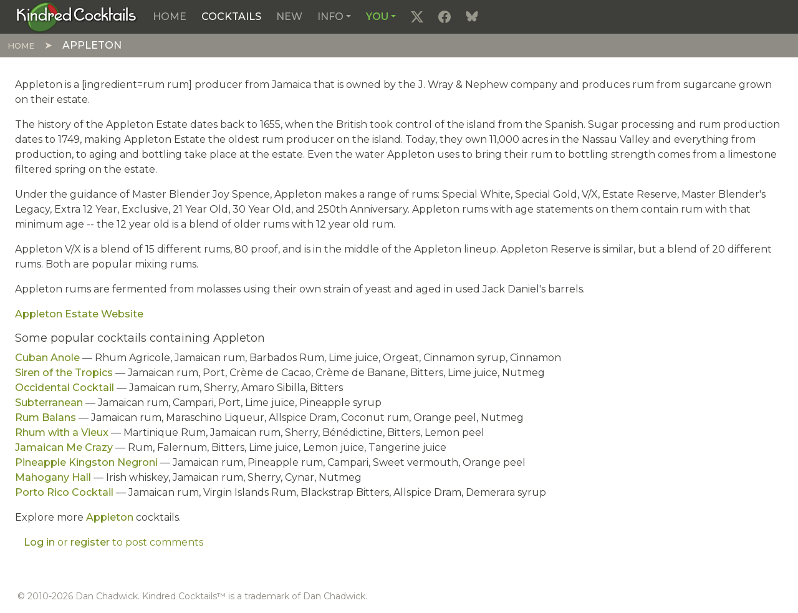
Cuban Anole (47, 358)
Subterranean (49, 402)
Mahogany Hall (53, 477)
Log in (39, 542)
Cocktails (231, 16)
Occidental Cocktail (64, 387)
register (90, 542)
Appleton (109, 517)
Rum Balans (45, 417)
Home (169, 16)
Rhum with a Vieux (61, 432)
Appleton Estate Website (79, 314)
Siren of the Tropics (64, 373)
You (377, 16)
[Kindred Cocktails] (76, 16)
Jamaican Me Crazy (64, 447)
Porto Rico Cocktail (64, 492)
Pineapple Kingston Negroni (86, 462)
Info (330, 16)
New (289, 16)
